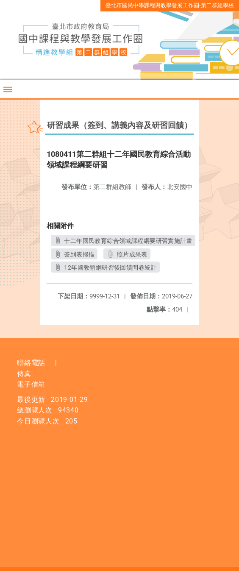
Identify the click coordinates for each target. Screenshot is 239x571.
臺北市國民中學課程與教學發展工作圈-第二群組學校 (170, 5)
